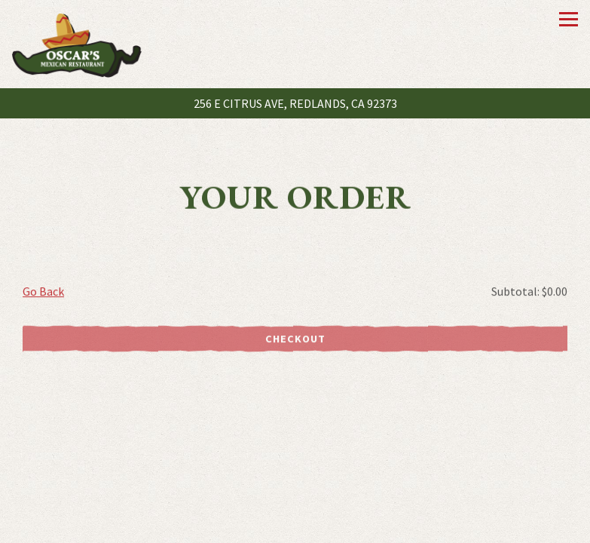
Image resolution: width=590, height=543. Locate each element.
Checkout (295, 339)
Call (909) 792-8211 (295, 502)
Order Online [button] (295, 528)
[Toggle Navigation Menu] (568, 19)
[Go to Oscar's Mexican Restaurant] (295, 103)
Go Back (43, 291)
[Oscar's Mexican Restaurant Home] (76, 44)
